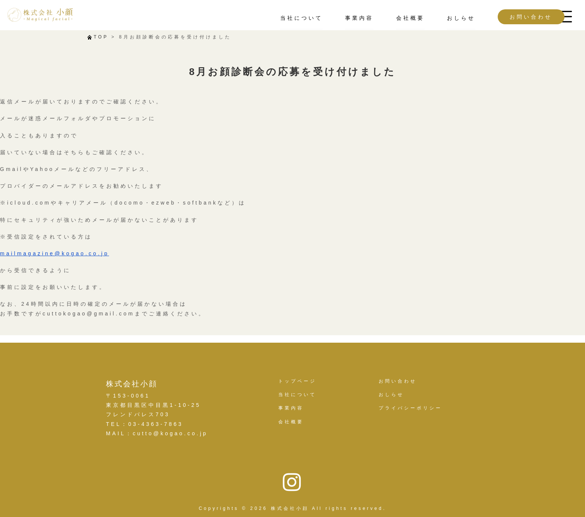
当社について (277, 18)
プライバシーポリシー (410, 408)
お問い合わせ (506, 17)
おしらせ (436, 18)
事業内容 (335, 18)
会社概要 (386, 18)
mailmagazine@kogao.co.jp (54, 253)
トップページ (297, 381)
